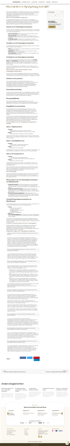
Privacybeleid (39, 440)
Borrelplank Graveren (26, 1)
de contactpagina (41, 433)
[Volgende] (62, 413)
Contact (25, 430)
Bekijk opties (52, 26)
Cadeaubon (48, 1)
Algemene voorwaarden (32, 440)
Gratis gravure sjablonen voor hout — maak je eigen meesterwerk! (7, 389)
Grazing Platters (41, 1)
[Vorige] (7, 413)
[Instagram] (41, 436)
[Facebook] (39, 436)
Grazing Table (34, 1)
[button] (23, 234)
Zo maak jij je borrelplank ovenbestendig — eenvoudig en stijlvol (21, 389)
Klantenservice (55, 1)
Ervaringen (26, 432)
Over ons (25, 431)
